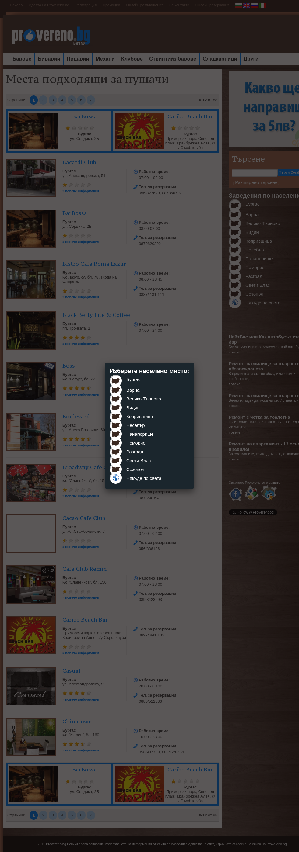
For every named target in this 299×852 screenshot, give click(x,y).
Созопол (135, 469)
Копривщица (139, 416)
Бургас (133, 379)
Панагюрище (140, 434)
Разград (134, 451)
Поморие (136, 442)
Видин (133, 407)
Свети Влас (138, 460)
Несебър (135, 425)
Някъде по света (143, 478)
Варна (132, 390)
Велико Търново (143, 398)
